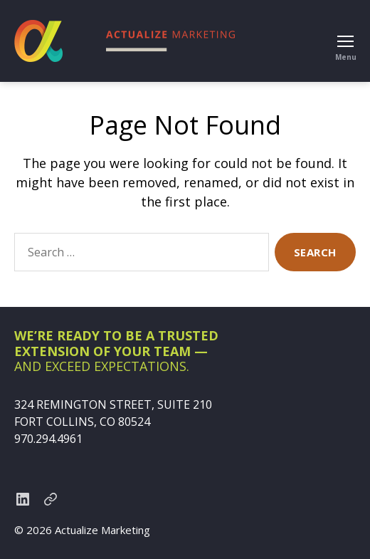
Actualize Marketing (102, 530)
